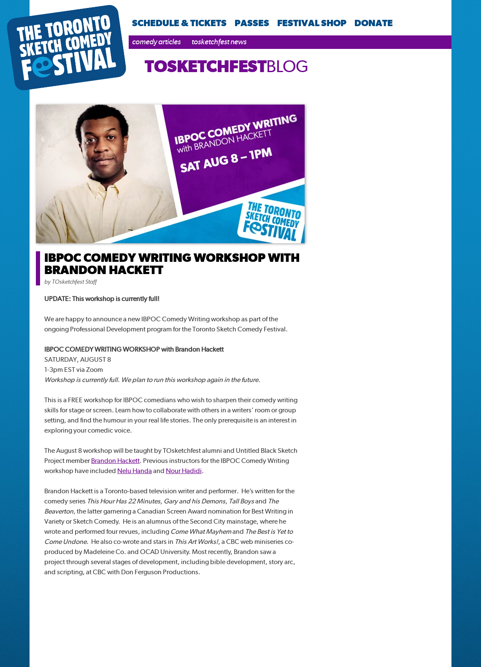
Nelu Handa (134, 471)
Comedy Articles (156, 41)
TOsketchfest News (219, 41)
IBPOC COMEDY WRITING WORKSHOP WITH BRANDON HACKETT (172, 263)
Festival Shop (311, 22)
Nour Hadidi (184, 471)
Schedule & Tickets (179, 22)
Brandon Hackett (115, 461)
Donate (373, 22)
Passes (252, 22)
